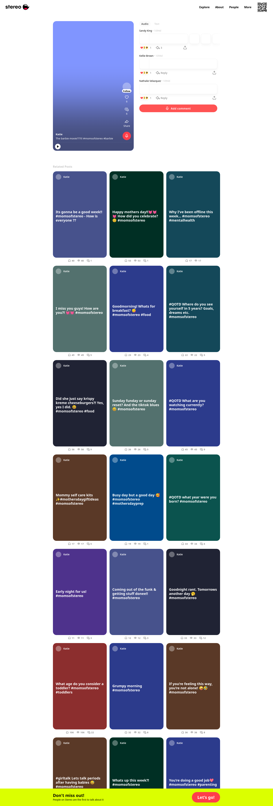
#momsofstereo (93, 138)
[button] (206, 797)
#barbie (108, 138)
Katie (59, 134)
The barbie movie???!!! (69, 138)
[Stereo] (17, 7)
